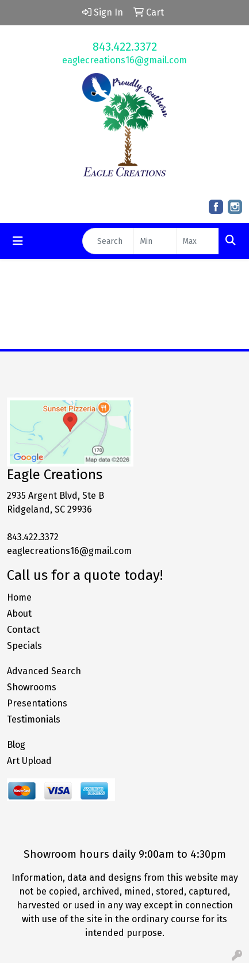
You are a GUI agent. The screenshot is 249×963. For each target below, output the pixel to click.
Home (19, 597)
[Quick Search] (108, 241)
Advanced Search (44, 671)
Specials (24, 645)
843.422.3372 (125, 47)
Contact (23, 629)
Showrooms (31, 687)
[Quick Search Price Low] (155, 241)
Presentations (37, 703)
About (19, 613)
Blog (16, 744)
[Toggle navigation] (18, 241)
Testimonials (33, 719)
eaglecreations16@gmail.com (124, 60)
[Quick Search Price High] (197, 241)
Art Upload (29, 760)
